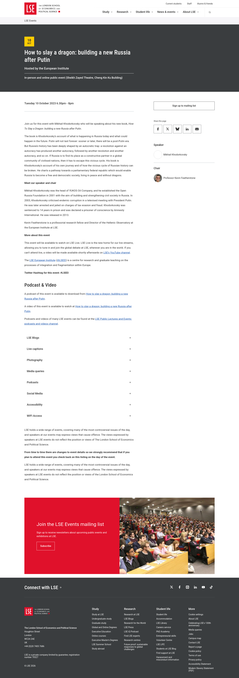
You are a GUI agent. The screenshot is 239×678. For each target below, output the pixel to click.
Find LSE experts (132, 636)
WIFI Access (79, 415)
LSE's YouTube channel (116, 252)
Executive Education (101, 631)
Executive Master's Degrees (105, 640)
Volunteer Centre (164, 640)
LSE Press (129, 627)
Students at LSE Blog (166, 648)
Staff (189, 3)
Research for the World (135, 623)
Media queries (79, 371)
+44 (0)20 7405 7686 (34, 646)
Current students (174, 3)
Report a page (195, 647)
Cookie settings (196, 614)
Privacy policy (195, 659)
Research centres (132, 640)
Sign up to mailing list (184, 105)
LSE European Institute (42, 260)
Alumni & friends (205, 3)
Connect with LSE (43, 587)
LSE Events (30, 20)
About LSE (191, 11)
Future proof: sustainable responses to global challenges (136, 647)
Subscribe (45, 546)
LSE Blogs (79, 337)
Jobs (191, 634)
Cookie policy (195, 651)
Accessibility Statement (200, 664)
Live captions (79, 348)
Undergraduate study (102, 619)
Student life (144, 11)
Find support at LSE (165, 653)
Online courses (99, 636)
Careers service (163, 627)
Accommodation (164, 619)
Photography (79, 360)
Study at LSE (98, 614)
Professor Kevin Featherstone (179, 178)
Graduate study (99, 623)
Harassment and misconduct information (167, 658)
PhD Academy (163, 631)
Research (124, 11)
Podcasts (79, 382)
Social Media (79, 393)
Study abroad (98, 648)
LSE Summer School (101, 644)
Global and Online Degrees (104, 627)
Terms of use (195, 655)
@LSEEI (61, 260)
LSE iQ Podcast (131, 631)
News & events (168, 11)
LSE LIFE (160, 644)
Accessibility (79, 404)
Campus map (195, 638)
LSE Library (161, 623)
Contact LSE (194, 642)
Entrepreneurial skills (166, 636)
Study (107, 11)
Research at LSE (131, 614)
